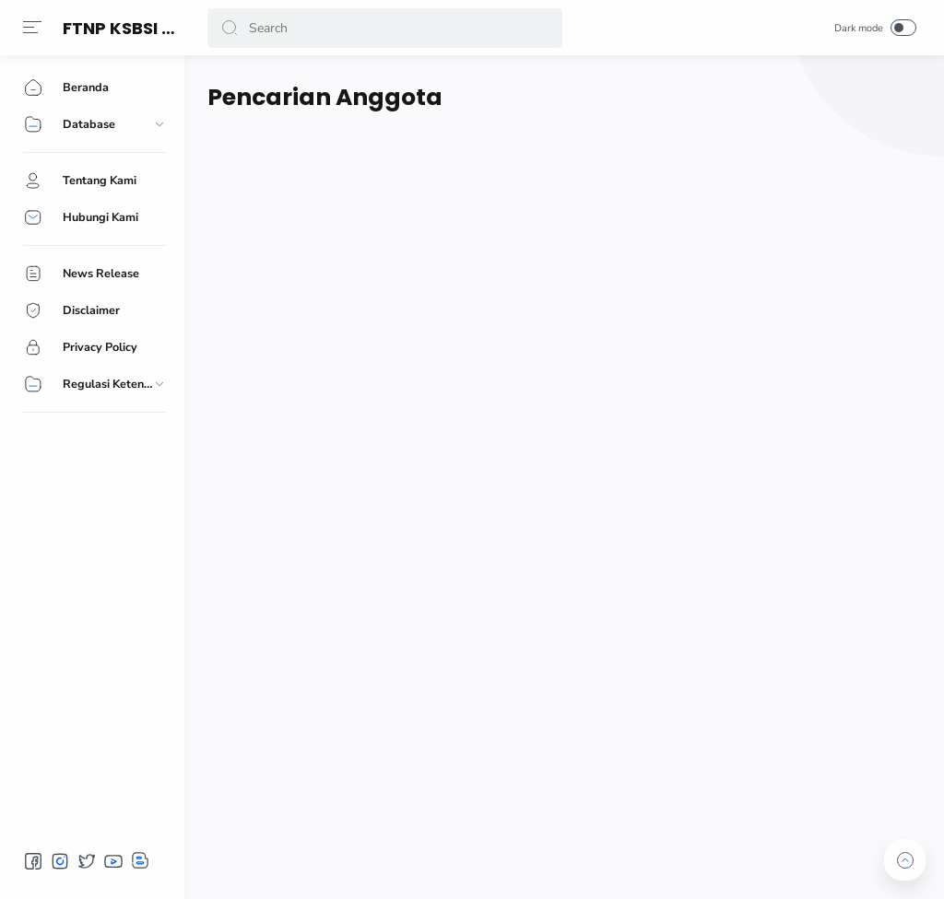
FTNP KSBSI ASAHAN (147, 28)
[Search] (384, 28)
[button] (32, 27)
